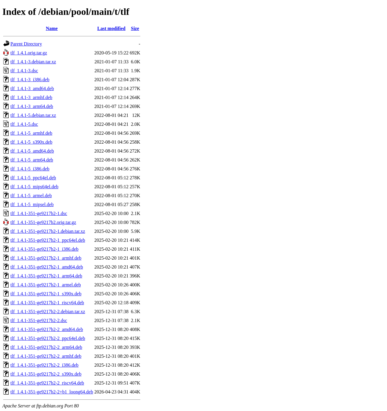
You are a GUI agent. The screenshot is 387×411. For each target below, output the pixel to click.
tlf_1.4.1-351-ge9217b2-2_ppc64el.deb (47, 338)
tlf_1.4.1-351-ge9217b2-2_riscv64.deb (47, 382)
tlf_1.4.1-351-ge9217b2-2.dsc (38, 320)
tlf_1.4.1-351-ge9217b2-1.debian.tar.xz (47, 231)
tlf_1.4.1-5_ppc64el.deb (33, 177)
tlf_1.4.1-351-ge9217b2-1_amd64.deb (46, 266)
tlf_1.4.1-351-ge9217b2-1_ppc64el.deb (47, 240)
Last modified (111, 28)
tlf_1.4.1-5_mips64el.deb (34, 186)
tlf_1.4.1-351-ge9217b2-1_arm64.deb (46, 275)
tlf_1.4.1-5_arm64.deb (31, 159)
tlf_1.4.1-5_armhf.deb (31, 133)
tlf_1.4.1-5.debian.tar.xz (33, 115)
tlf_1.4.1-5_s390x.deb (31, 142)
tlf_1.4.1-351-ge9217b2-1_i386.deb (44, 249)
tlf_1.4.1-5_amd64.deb (32, 150)
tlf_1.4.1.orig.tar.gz (28, 52)
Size (135, 28)
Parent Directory (26, 43)
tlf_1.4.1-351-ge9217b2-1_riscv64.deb (47, 302)
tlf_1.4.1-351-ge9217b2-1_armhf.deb (46, 258)
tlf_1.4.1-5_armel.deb (31, 195)
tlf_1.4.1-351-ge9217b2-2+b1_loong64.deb (51, 391)
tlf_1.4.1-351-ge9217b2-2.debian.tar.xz (47, 311)
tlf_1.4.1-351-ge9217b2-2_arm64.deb (46, 347)
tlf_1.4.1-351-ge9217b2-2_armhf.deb (46, 356)
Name (52, 28)
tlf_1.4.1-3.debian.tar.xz (33, 61)
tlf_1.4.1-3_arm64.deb (31, 106)
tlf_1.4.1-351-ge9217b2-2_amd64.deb (46, 329)
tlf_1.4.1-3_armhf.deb (31, 97)
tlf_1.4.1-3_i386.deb (29, 79)
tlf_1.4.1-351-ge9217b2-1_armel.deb (45, 284)
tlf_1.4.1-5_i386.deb (29, 168)
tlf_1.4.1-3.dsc (24, 70)
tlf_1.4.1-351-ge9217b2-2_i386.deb (44, 365)
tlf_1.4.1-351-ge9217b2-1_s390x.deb (46, 293)
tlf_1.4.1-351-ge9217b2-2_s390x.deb (46, 374)
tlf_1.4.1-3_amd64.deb (32, 88)
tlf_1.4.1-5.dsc (24, 124)
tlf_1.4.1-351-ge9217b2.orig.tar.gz (43, 222)
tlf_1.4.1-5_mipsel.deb (32, 204)
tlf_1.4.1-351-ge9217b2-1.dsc (38, 213)
